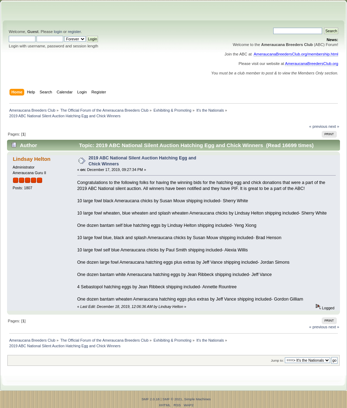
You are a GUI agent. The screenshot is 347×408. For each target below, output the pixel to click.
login (58, 31)
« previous (318, 126)
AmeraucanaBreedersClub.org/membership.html (296, 54)
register (74, 31)
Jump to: (277, 360)
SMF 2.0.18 (151, 399)
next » (333, 126)
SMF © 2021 (172, 399)
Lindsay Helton (31, 159)
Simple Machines (197, 399)
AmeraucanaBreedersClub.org (311, 63)
